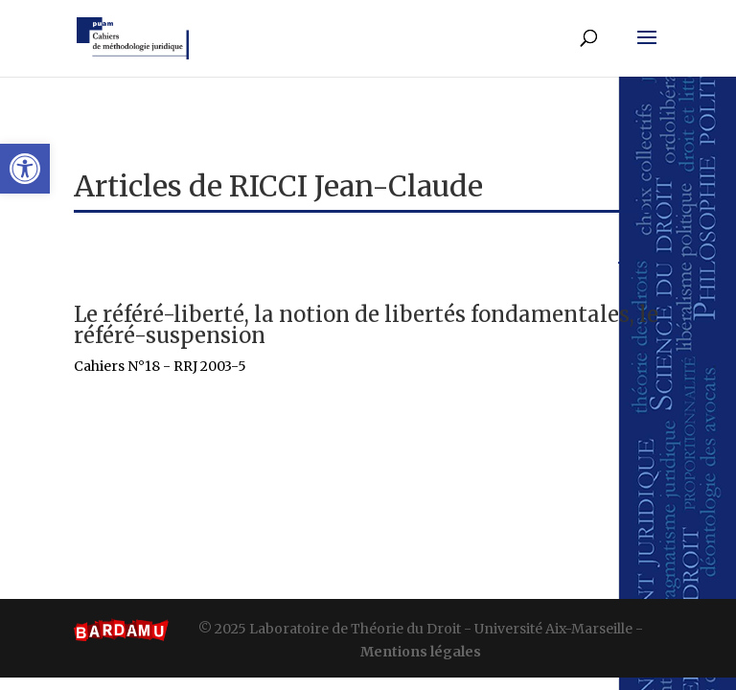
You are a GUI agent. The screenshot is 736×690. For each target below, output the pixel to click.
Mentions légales (420, 651)
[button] (25, 169)
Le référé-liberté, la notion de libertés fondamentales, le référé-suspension (366, 325)
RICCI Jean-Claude (356, 186)
